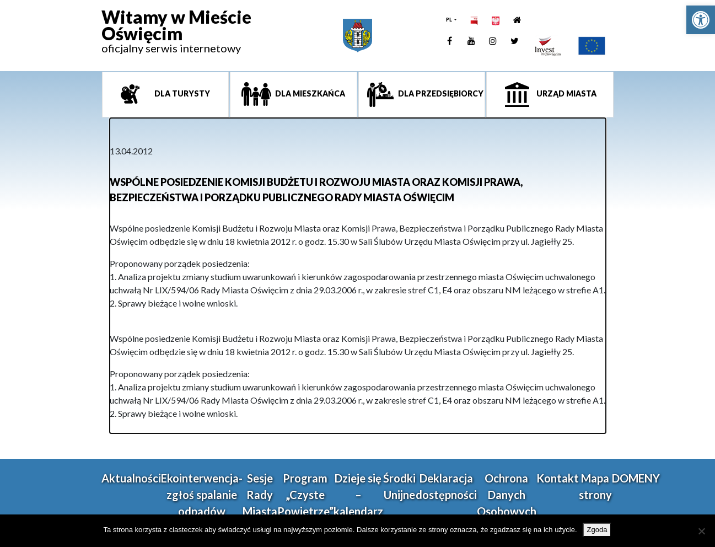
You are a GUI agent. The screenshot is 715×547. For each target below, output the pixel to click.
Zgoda (597, 529)
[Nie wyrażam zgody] (701, 531)
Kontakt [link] (557, 478)
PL (449, 20)
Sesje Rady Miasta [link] (260, 494)
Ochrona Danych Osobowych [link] (506, 494)
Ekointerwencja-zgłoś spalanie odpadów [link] (202, 494)
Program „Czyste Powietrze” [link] (305, 494)
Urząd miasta (565, 93)
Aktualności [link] (131, 478)
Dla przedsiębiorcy (439, 93)
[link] (700, 20)
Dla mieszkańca (309, 93)
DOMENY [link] (636, 478)
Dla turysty (181, 93)
